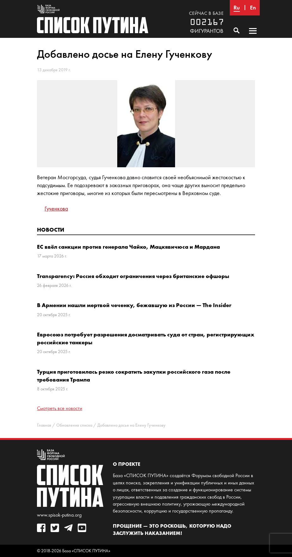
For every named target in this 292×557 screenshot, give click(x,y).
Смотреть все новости (59, 408)
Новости (50, 229)
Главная (44, 425)
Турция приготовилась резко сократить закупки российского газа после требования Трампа (133, 375)
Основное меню (253, 37)
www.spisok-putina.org (59, 515)
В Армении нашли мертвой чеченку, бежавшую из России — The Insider (134, 305)
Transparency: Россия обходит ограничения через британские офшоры (133, 276)
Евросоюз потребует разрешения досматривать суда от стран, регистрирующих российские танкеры (145, 338)
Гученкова (56, 208)
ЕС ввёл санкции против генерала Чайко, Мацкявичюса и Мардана (128, 246)
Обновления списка (74, 425)
